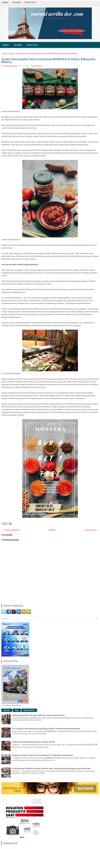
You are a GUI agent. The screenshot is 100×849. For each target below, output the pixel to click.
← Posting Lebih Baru (10, 530)
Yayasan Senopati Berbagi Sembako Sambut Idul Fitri (33, 742)
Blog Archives (29, 710)
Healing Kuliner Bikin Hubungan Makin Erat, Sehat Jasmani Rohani (38, 715)
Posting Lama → (91, 530)
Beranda (5, 2)
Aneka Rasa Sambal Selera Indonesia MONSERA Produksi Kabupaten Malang (48, 60)
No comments (36, 66)
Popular (7, 710)
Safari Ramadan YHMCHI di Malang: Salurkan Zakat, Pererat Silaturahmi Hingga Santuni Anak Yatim (51, 769)
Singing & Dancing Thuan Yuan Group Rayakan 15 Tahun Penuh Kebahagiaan (42, 755)
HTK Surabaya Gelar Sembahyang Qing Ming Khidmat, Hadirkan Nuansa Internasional (46, 729)
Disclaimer (17, 2)
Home (4, 53)
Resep (11, 53)
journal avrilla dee (10, 66)
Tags (17, 710)
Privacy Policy (30, 2)
